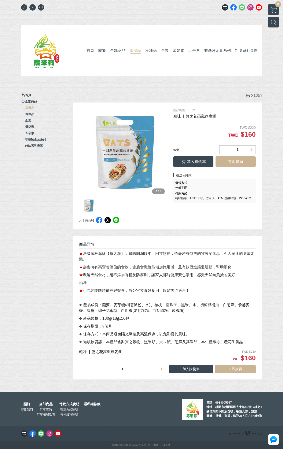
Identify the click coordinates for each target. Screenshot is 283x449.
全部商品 (46, 404)
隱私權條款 (92, 404)
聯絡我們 (27, 409)
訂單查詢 (46, 409)
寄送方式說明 (69, 409)
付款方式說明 (69, 404)
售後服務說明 (69, 414)
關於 (26, 404)
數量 (176, 149)
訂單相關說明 (46, 414)
